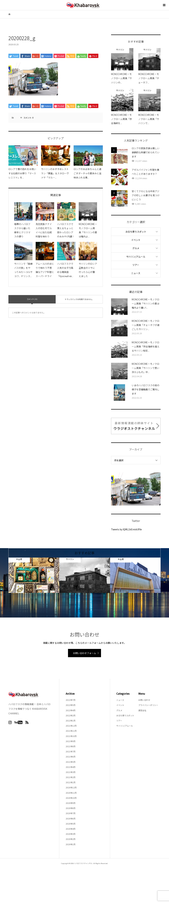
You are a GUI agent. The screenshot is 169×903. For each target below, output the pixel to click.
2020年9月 (70, 803)
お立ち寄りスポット (135, 231)
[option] (33, 575)
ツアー (135, 264)
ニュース (135, 273)
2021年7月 (70, 751)
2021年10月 (71, 736)
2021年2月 (70, 777)
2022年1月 (70, 720)
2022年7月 (70, 699)
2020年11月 (71, 792)
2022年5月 (70, 705)
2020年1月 (70, 844)
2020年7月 (70, 813)
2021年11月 (71, 730)
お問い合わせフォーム (84, 653)
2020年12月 (71, 787)
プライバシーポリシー (148, 705)
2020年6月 (70, 818)
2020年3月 (70, 833)
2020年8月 (70, 808)
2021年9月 (70, 741)
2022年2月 (70, 715)
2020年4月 (70, 828)
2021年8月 (70, 746)
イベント (135, 240)
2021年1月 (70, 782)
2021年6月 (70, 756)
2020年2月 (70, 839)
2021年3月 (70, 772)
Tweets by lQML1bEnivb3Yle (126, 529)
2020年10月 (71, 797)
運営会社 (142, 710)
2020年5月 (70, 823)
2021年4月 (70, 767)
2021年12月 (71, 725)
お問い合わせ (144, 699)
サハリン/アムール (135, 256)
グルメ (135, 248)
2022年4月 (70, 710)
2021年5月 (70, 761)
